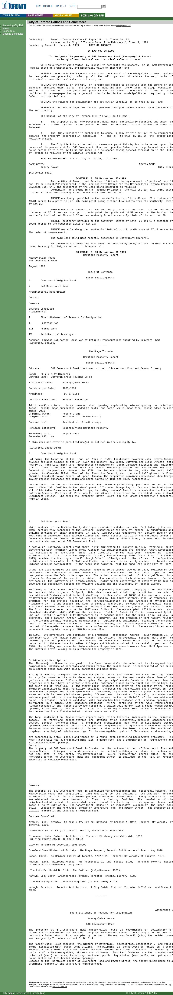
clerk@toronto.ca (123, 26)
